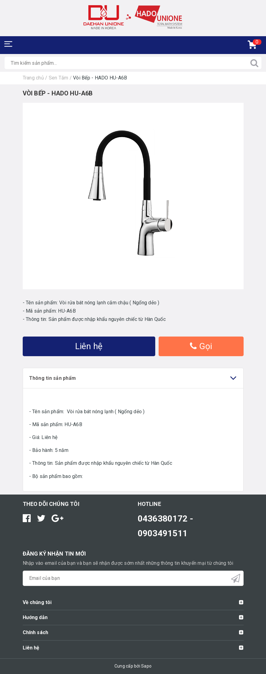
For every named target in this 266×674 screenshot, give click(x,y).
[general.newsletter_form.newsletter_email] (133, 578)
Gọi (201, 346)
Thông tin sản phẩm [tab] (133, 378)
